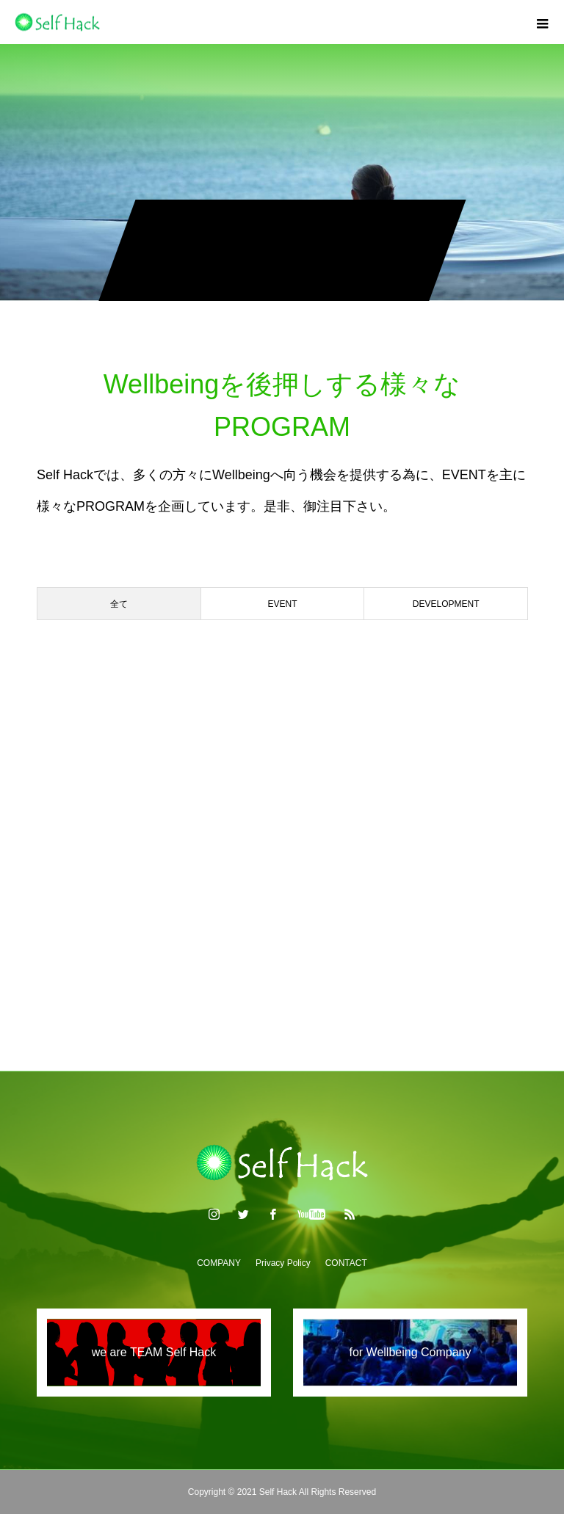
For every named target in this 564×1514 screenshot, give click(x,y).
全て (119, 604)
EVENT (282, 604)
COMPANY (219, 1263)
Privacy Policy (283, 1263)
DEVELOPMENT (446, 604)
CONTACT (346, 1263)
